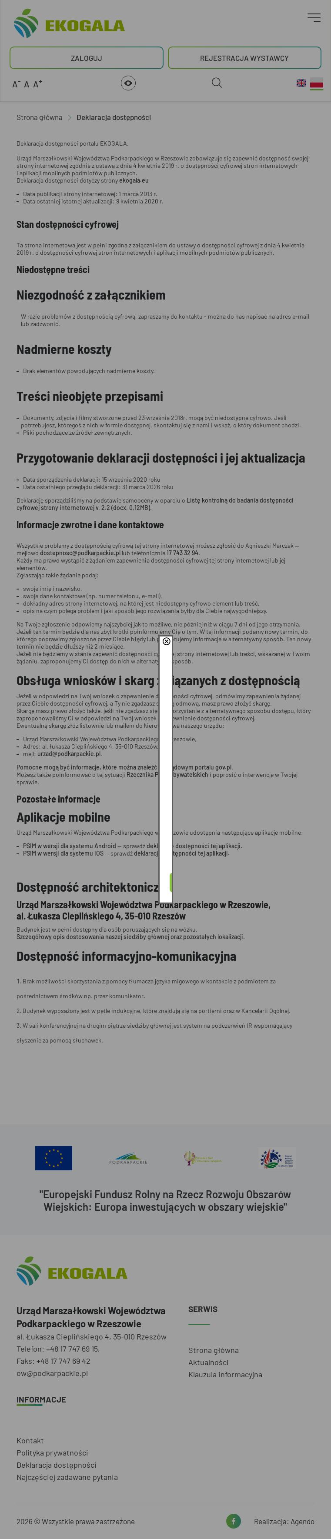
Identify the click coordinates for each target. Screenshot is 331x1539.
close (289, 727)
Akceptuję (166, 798)
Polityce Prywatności (180, 773)
